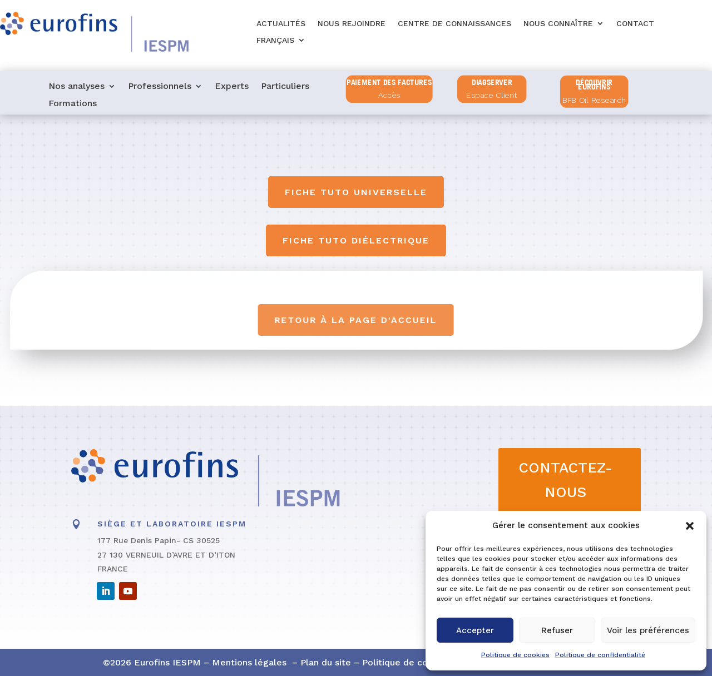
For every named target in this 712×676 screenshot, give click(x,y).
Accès (389, 96)
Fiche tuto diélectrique (356, 240)
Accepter (475, 630)
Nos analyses (76, 86)
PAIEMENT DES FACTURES (389, 82)
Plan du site (325, 662)
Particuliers (285, 86)
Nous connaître (558, 23)
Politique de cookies (515, 655)
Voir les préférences (648, 630)
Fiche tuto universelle (356, 192)
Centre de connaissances (454, 23)
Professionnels (159, 86)
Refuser (557, 630)
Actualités (280, 23)
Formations (72, 104)
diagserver (492, 82)
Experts (232, 86)
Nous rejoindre (351, 23)
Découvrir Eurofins (594, 84)
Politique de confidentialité (600, 655)
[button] (689, 525)
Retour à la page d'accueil (356, 320)
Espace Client (491, 96)
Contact (635, 23)
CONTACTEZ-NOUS (565, 479)
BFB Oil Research (594, 100)
